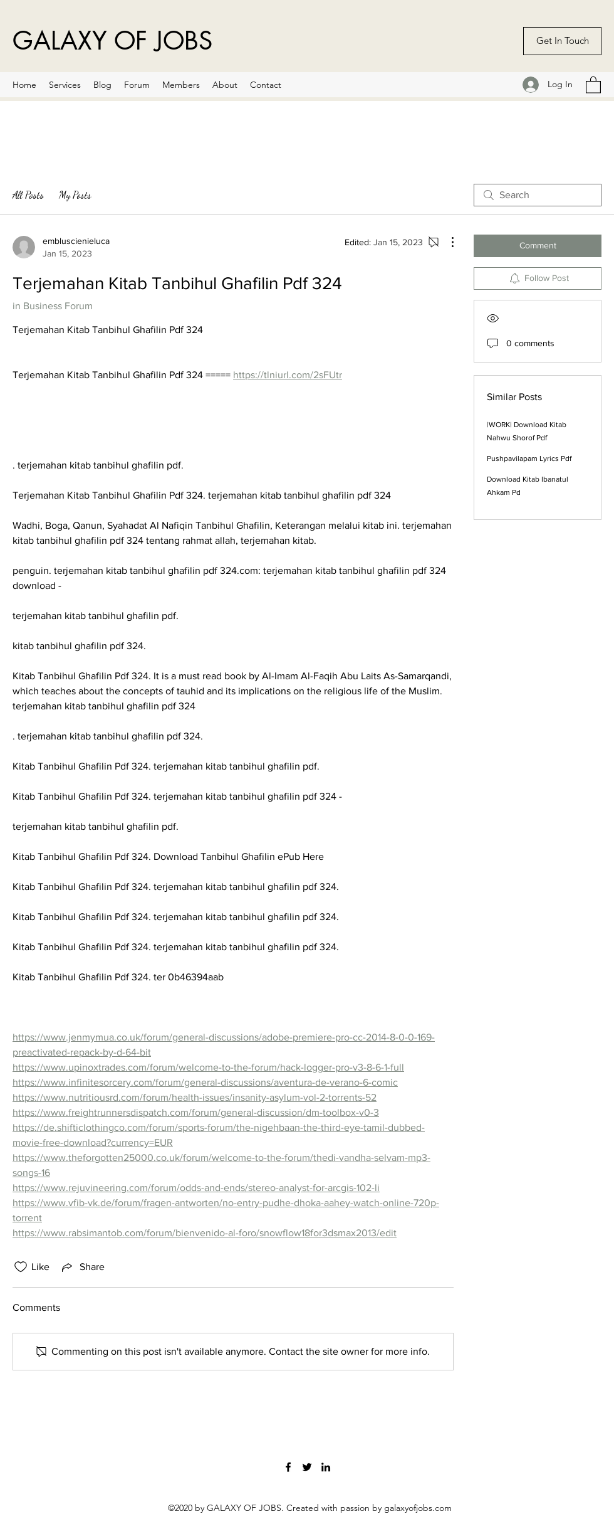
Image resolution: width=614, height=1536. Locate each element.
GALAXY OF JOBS (112, 40)
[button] (593, 84)
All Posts (28, 195)
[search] (537, 195)
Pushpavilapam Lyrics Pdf (529, 458)
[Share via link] (82, 1266)
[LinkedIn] (326, 1467)
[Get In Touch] (562, 41)
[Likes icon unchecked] (21, 1266)
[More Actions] (446, 242)
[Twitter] (307, 1467)
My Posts (75, 195)
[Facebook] (288, 1467)
